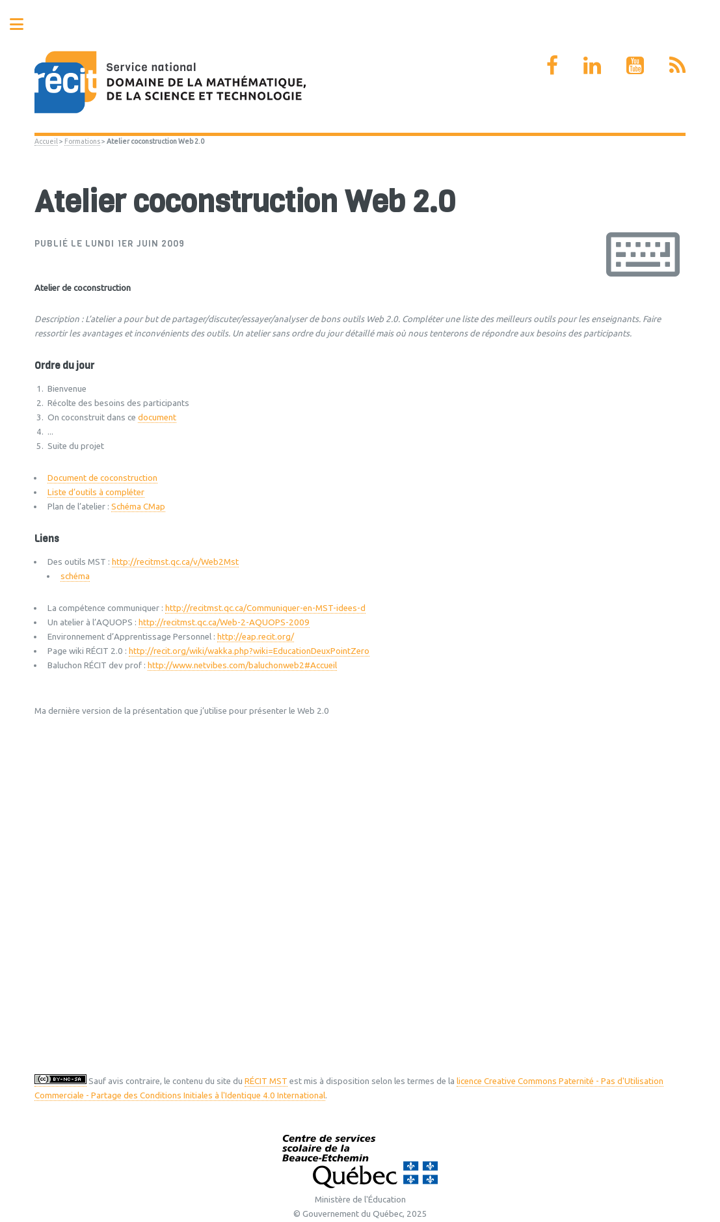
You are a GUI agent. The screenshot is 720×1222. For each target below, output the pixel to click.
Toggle (23, 24)
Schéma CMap (138, 506)
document (157, 417)
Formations (82, 141)
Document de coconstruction (102, 478)
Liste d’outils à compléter (95, 492)
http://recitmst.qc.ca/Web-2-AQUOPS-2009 (224, 622)
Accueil (46, 141)
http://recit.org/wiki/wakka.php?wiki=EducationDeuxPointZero (249, 651)
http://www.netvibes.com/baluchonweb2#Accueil (242, 665)
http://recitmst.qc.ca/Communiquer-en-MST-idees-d (265, 608)
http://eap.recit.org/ (255, 637)
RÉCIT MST (266, 1081)
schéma (75, 576)
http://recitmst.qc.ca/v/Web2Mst (175, 562)
